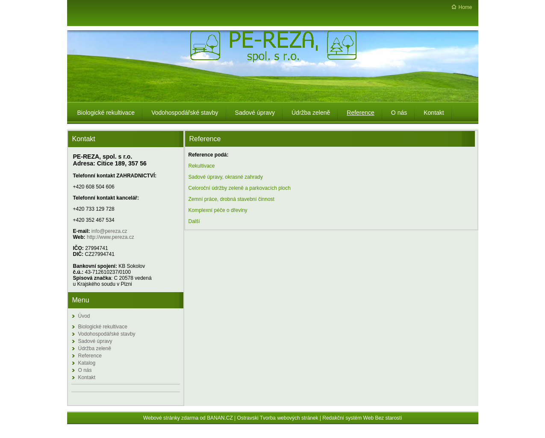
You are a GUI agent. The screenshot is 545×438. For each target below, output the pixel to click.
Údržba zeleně (94, 348)
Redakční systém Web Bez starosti (362, 418)
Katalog (87, 363)
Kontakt (87, 377)
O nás (85, 370)
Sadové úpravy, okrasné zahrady (226, 177)
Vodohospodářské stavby (107, 334)
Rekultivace (202, 166)
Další (194, 221)
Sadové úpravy (95, 341)
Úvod (84, 316)
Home (465, 7)
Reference (90, 356)
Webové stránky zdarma (170, 418)
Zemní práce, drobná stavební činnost (231, 199)
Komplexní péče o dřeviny (218, 210)
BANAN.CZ (220, 418)
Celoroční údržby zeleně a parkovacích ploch (240, 188)
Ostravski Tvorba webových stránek (277, 418)
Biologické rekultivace (102, 327)
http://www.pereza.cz (110, 237)
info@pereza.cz (109, 231)
